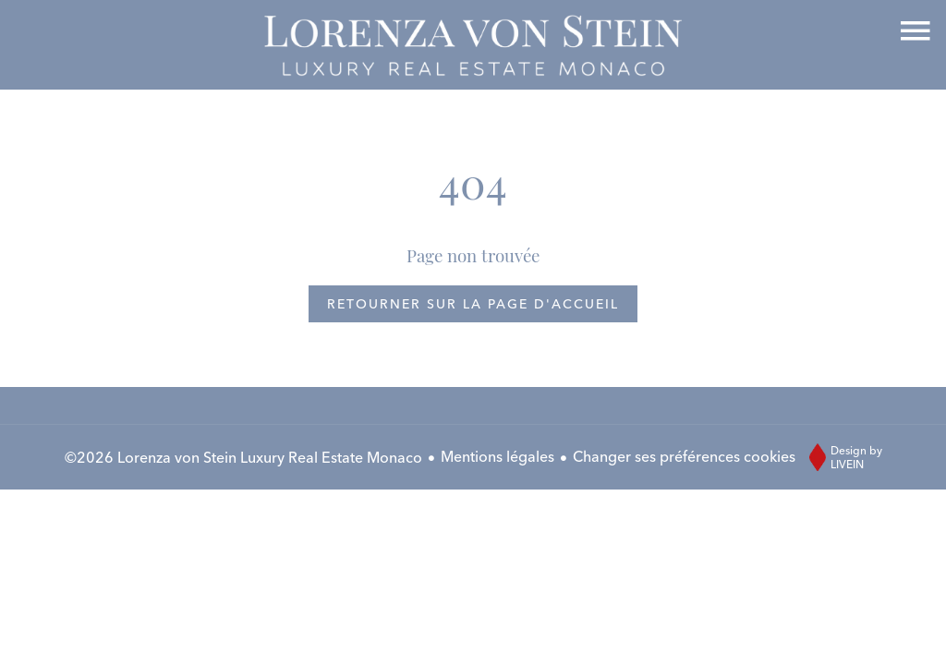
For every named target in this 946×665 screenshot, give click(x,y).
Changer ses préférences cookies (684, 456)
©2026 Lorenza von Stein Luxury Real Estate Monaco (243, 457)
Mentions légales (497, 456)
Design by (841, 457)
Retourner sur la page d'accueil (473, 304)
